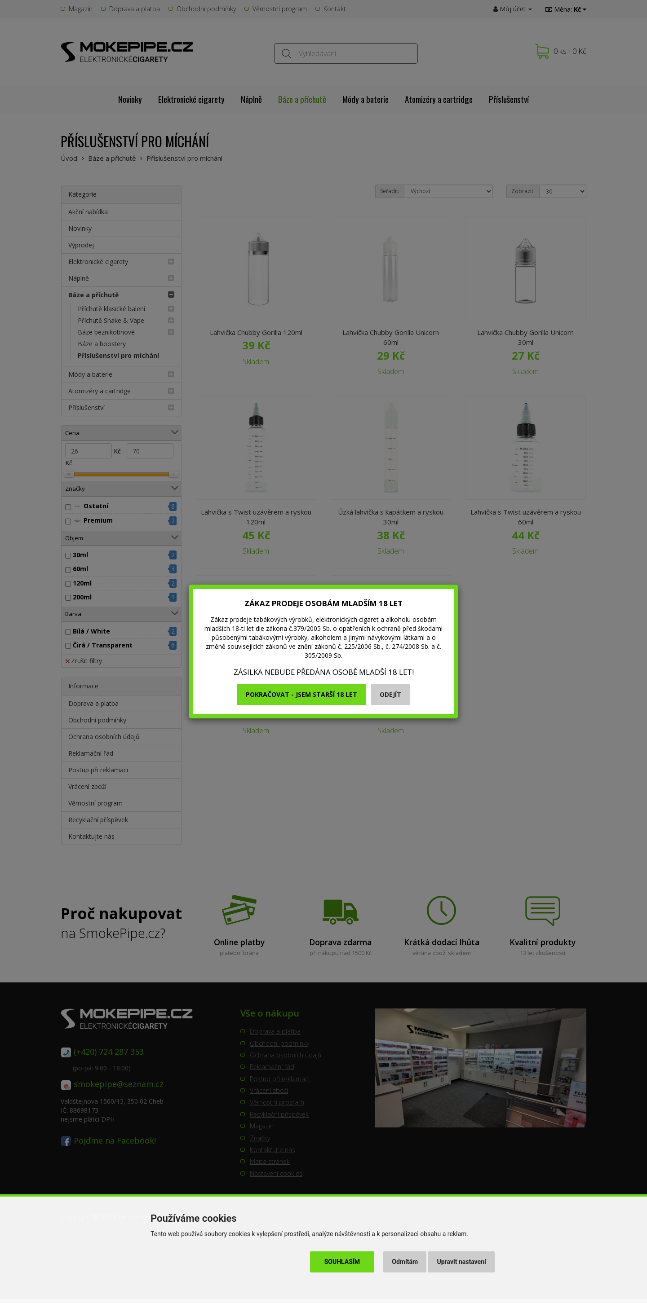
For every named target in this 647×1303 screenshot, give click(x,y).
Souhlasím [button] (342, 1261)
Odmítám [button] (405, 1261)
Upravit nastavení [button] (461, 1261)
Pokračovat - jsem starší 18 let (301, 694)
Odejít (390, 694)
